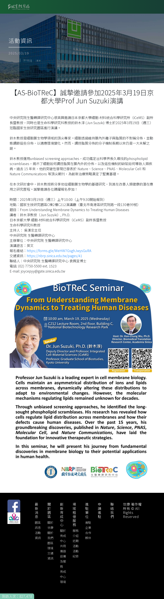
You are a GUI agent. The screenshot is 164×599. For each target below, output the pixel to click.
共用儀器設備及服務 (63, 556)
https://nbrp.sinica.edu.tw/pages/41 (54, 255)
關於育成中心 (63, 535)
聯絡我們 (112, 510)
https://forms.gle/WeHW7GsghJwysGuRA (59, 250)
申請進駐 (99, 510)
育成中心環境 (63, 576)
